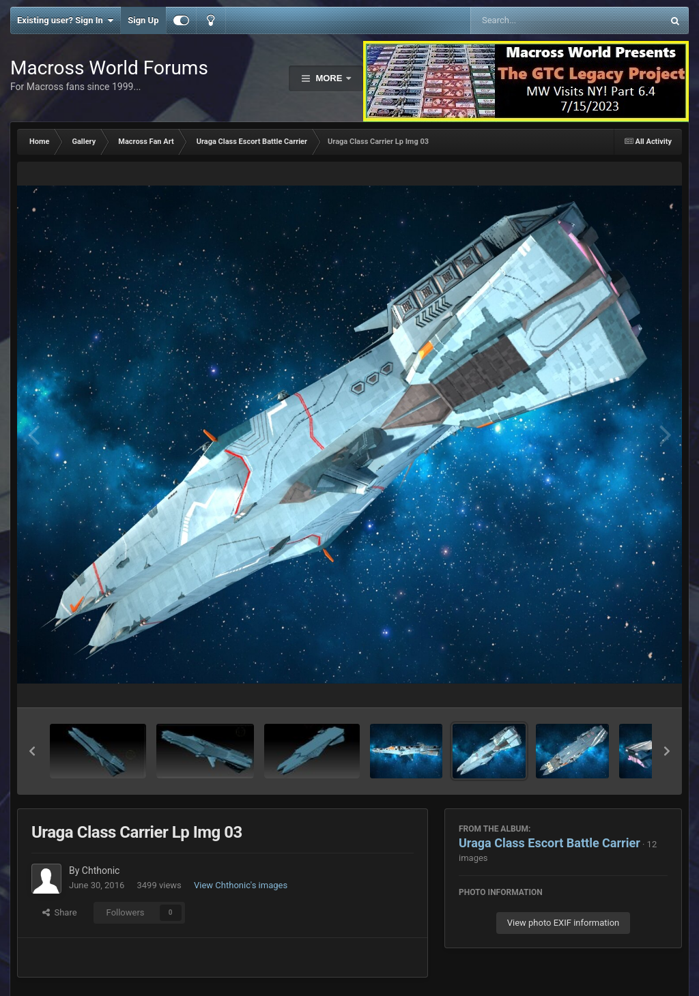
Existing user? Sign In (65, 20)
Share (59, 912)
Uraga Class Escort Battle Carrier (549, 843)
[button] (32, 751)
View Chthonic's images (240, 885)
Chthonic (101, 870)
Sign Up (143, 20)
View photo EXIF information (563, 923)
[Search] (532, 20)
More (329, 78)
